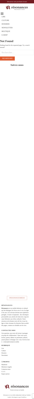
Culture (3, 350)
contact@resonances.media (11, 342)
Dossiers (3, 353)
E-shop (4, 35)
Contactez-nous (6, 369)
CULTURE (5, 20)
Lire (2, 348)
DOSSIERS (6, 24)
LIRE (3, 17)
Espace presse (5, 374)
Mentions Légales (6, 367)
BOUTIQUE (6, 31)
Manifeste (4, 364)
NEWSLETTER (7, 28)
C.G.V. (3, 371)
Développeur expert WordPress (19, 397)
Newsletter (4, 355)
